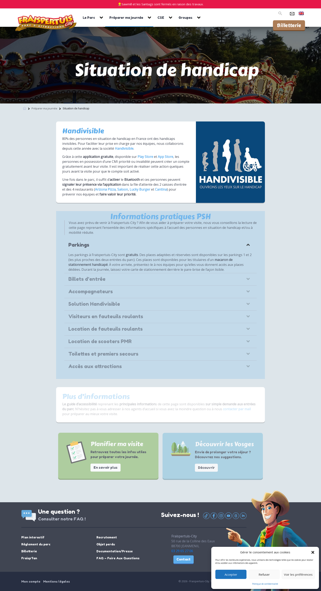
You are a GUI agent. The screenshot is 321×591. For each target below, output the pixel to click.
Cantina (161, 189)
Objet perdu (105, 544)
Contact (183, 559)
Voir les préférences (298, 574)
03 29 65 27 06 (182, 551)
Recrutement (106, 537)
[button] (313, 552)
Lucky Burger (140, 189)
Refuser (264, 574)
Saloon (122, 189)
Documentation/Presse (114, 551)
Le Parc (89, 18)
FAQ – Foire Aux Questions (117, 558)
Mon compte (30, 581)
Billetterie (289, 25)
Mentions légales (56, 581)
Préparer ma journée (126, 18)
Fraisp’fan (29, 558)
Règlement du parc (35, 544)
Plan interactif (32, 537)
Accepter (231, 574)
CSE (160, 18)
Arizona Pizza (105, 189)
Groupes (185, 18)
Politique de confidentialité (265, 583)
